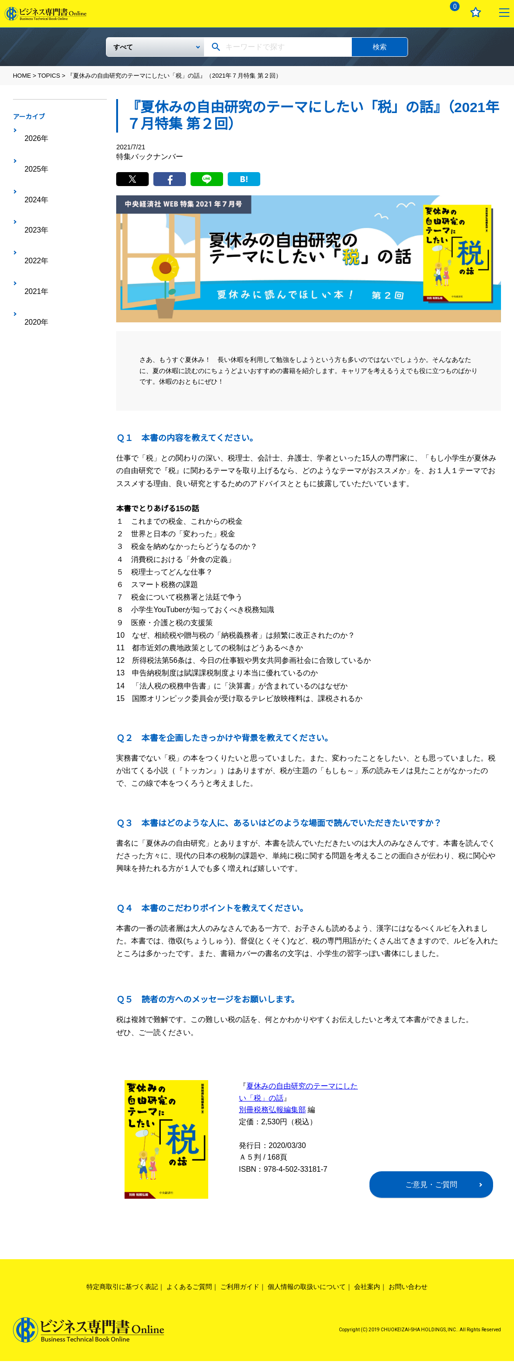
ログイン (422, 12)
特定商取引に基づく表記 (122, 1288)
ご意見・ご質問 (431, 1186)
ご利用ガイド (239, 1288)
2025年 (32, 145)
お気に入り (475, 12)
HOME (22, 75)
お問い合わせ (408, 1288)
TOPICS (49, 75)
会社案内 (367, 1288)
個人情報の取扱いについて (307, 1288)
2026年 (32, 130)
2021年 (32, 203)
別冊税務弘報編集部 (272, 1111)
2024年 (32, 159)
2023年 (32, 174)
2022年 (32, 188)
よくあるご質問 (189, 1288)
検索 (380, 47)
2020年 (32, 217)
